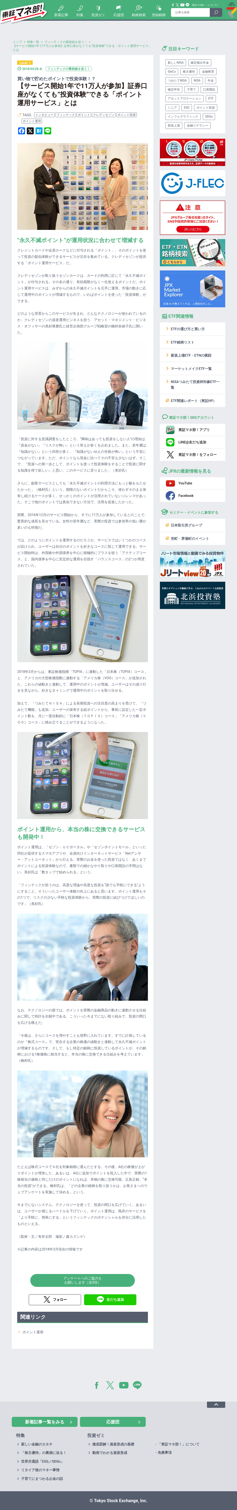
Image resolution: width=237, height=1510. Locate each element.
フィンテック (66, 114)
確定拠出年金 (200, 62)
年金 (211, 80)
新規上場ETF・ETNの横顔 (191, 355)
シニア (172, 107)
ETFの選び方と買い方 (188, 329)
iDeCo (172, 71)
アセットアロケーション (184, 98)
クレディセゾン (103, 114)
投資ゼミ (98, 15)
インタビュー (44, 114)
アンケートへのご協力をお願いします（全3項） (82, 1280)
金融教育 (208, 71)
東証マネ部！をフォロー (197, 455)
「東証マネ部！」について (203, 5)
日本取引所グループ (186, 525)
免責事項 (165, 1452)
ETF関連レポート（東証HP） (193, 401)
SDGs (209, 116)
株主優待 (189, 71)
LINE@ (138, 1386)
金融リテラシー (197, 125)
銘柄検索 (139, 15)
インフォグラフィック (183, 116)
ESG (187, 107)
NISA (197, 80)
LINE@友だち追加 (192, 442)
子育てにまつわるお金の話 (42, 1479)
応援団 (118, 15)
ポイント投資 (126, 114)
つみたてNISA (177, 80)
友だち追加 (115, 1300)
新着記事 (61, 15)
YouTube (182, 5)
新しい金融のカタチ (36, 1444)
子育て (191, 89)
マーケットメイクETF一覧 (191, 369)
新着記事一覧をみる (44, 1421)
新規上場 (174, 125)
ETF (210, 98)
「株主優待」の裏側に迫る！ (43, 1453)
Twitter (177, 5)
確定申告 (174, 89)
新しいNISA (176, 62)
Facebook (173, 5)
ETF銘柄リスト (182, 342)
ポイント (84, 114)
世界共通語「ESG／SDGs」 (42, 1461)
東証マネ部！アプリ (194, 430)
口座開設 (209, 89)
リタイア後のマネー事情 (40, 1470)
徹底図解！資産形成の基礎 (113, 1444)
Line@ (187, 5)
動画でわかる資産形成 (109, 1453)
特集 (79, 15)
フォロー (60, 1300)
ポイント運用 (32, 121)
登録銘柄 (159, 15)
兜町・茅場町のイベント (190, 539)
